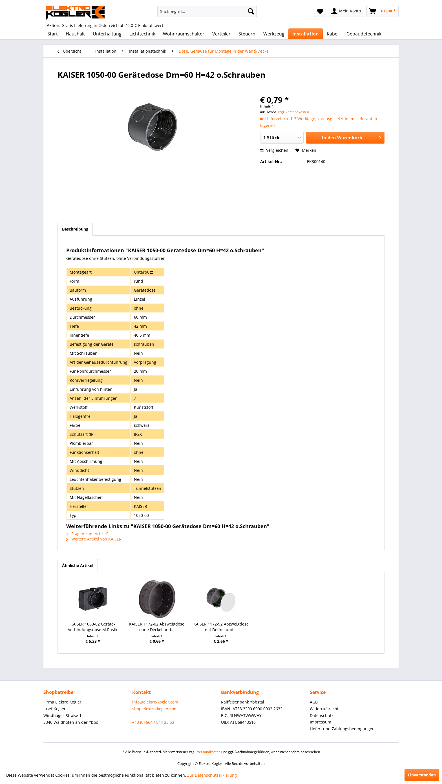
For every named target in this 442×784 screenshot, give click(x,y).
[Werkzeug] (273, 33)
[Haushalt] (75, 33)
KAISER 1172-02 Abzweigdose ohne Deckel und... (156, 626)
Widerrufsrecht (324, 708)
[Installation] (305, 33)
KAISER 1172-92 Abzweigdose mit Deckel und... (221, 626)
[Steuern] (247, 33)
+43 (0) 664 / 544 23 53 (153, 722)
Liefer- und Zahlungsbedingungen (342, 728)
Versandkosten (208, 751)
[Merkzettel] (320, 11)
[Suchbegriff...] (207, 11)
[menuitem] (207, 11)
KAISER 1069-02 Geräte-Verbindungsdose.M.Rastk (92, 626)
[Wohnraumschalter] (183, 33)
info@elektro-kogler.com (155, 702)
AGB (314, 702)
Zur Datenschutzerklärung (212, 775)
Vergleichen (274, 150)
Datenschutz (321, 715)
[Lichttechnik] (142, 33)
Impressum (320, 722)
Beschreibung (75, 229)
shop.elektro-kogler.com (155, 708)
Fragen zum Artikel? (87, 533)
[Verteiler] (221, 33)
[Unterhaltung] (107, 33)
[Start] (52, 33)
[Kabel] (332, 33)
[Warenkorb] (382, 11)
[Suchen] (251, 11)
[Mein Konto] (346, 11)
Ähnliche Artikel (77, 565)
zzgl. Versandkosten (293, 112)
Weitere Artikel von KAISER (93, 539)
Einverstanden (422, 775)
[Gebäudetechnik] (363, 33)
